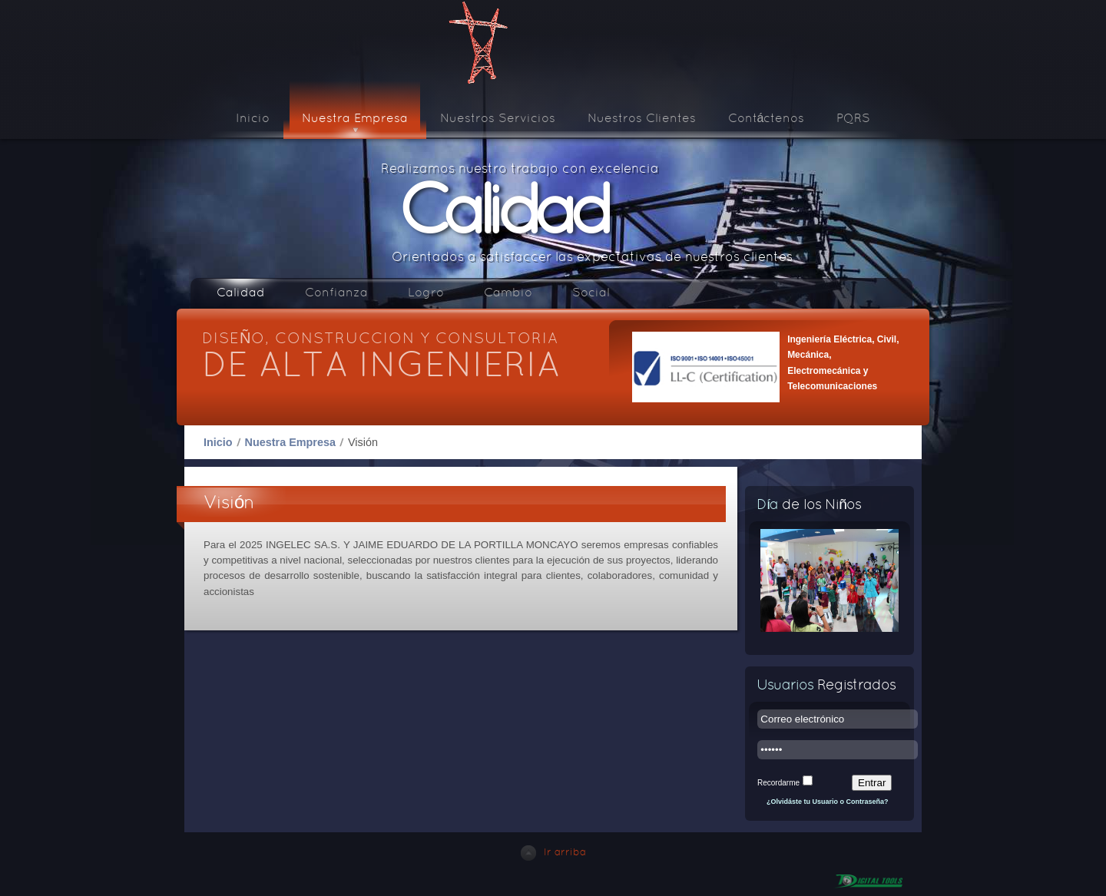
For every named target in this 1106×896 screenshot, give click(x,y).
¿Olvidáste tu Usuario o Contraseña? (828, 801)
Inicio (218, 442)
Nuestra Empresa (290, 442)
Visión (229, 503)
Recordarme (778, 783)
